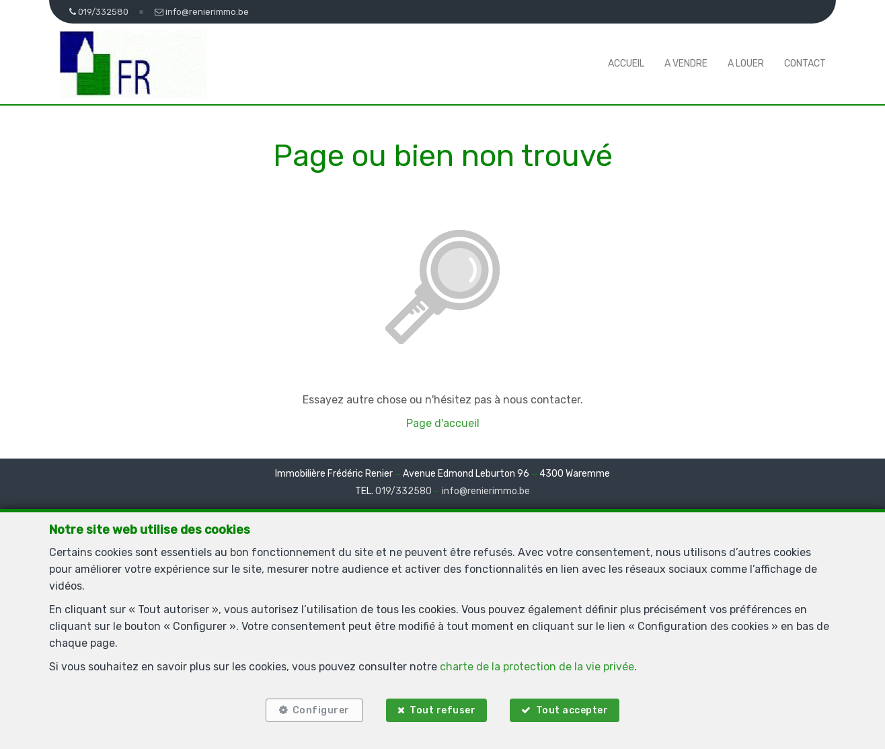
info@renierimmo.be (486, 491)
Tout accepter (572, 710)
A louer (746, 63)
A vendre (685, 63)
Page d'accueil (442, 423)
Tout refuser (442, 710)
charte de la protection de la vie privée (537, 666)
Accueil (626, 63)
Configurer (321, 710)
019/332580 (403, 491)
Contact (805, 63)
